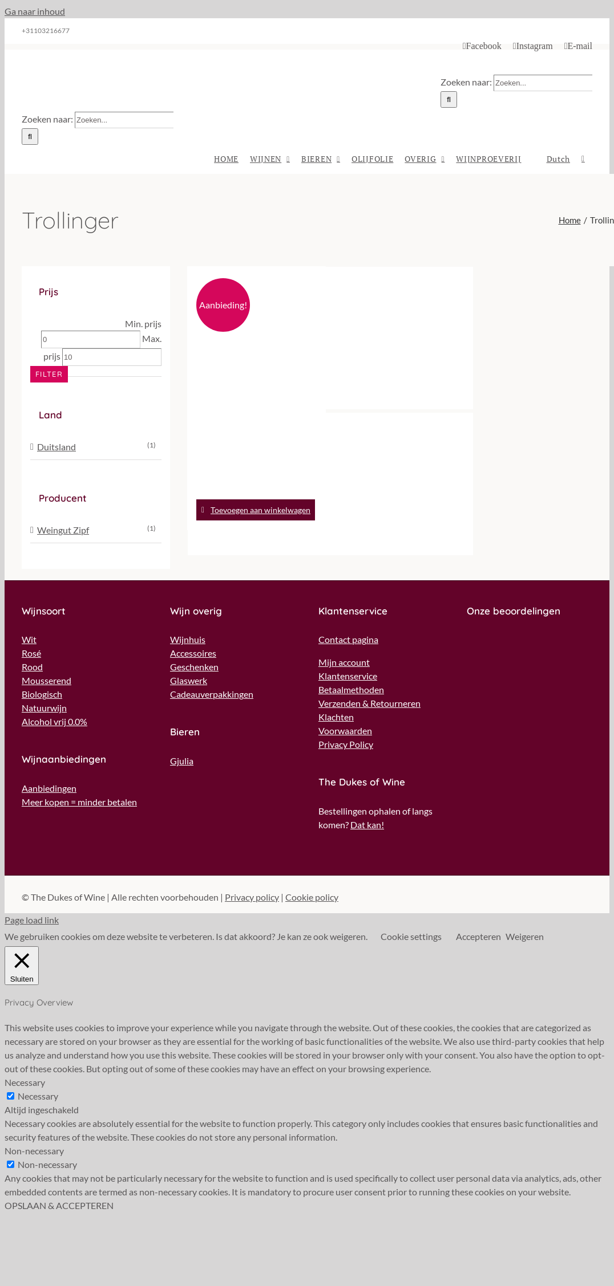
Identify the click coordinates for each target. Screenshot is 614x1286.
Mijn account (344, 662)
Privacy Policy (345, 744)
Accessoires (193, 653)
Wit (29, 639)
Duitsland (56, 446)
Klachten (336, 716)
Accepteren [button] (478, 936)
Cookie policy (311, 897)
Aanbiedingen (49, 788)
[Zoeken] (449, 99)
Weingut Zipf (63, 529)
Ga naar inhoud (35, 11)
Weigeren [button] (525, 936)
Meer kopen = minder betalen (79, 801)
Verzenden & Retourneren (369, 703)
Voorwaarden (345, 730)
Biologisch (42, 694)
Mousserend (46, 680)
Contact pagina (348, 639)
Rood (32, 666)
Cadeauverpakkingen (211, 694)
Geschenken (194, 666)
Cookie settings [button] (411, 936)
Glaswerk (188, 680)
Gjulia (181, 760)
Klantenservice (347, 675)
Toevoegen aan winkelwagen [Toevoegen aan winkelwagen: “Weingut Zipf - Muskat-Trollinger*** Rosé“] (260, 510)
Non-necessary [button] (34, 1150)
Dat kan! (367, 824)
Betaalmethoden (351, 689)
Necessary (38, 1095)
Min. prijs (143, 323)
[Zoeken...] (543, 83)
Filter (49, 374)
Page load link (32, 919)
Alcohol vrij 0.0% (54, 721)
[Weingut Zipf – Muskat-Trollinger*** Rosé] (256, 338)
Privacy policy (252, 897)
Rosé (31, 653)
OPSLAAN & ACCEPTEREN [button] (59, 1205)
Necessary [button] (25, 1082)
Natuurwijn (44, 707)
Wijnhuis (187, 639)
